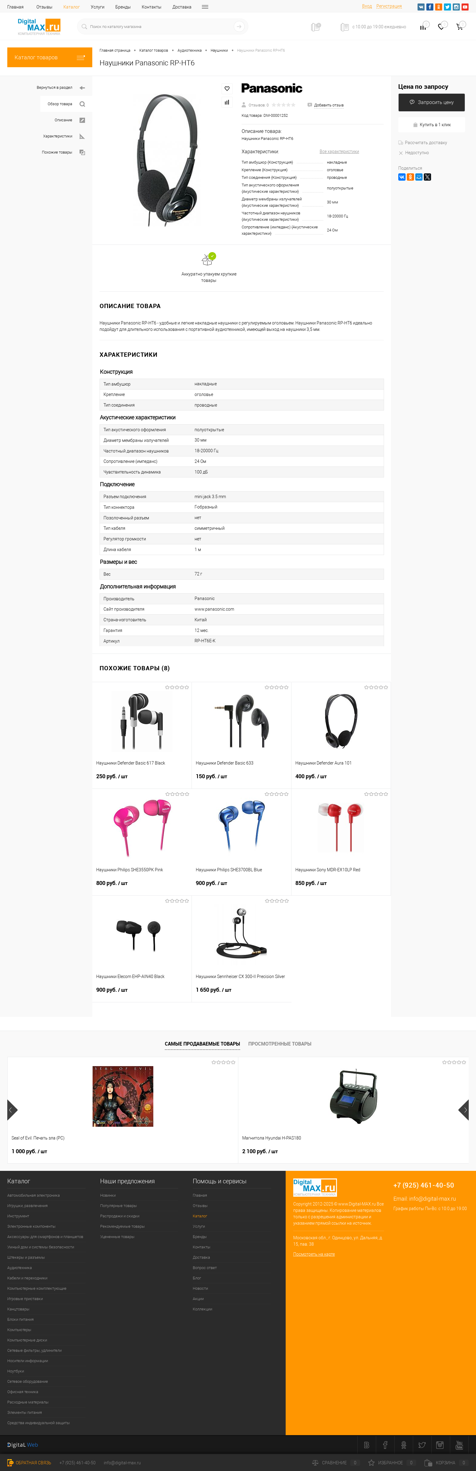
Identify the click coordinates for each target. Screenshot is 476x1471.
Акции (198, 1298)
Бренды (123, 7)
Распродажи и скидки (119, 1216)
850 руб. (341, 887)
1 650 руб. (241, 994)
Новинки (108, 1195)
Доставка (182, 7)
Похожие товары (63, 152)
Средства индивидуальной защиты (38, 1423)
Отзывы (44, 7)
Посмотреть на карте (314, 1254)
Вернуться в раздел (61, 88)
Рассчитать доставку (422, 142)
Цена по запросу (423, 86)
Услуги (97, 7)
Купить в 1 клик (432, 124)
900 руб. (241, 887)
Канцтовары (18, 1309)
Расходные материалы (28, 1402)
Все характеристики (339, 151)
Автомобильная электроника (33, 1195)
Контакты (152, 7)
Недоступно (413, 152)
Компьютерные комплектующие (36, 1288)
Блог (197, 1278)
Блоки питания (20, 1319)
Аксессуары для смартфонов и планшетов (45, 1236)
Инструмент (18, 1216)
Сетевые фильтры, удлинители (34, 1350)
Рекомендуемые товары (122, 1226)
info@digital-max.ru (432, 1198)
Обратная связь (29, 1462)
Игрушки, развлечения (27, 1205)
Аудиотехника (19, 1267)
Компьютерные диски (27, 1340)
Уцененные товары (117, 1236)
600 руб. (396, 1151)
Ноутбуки (15, 1371)
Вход (367, 6)
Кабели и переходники (27, 1278)
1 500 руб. (306, 1151)
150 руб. (241, 780)
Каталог (71, 7)
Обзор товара (66, 104)
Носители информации (27, 1360)
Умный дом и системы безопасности (40, 1247)
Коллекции (202, 1309)
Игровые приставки (25, 1298)
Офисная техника (22, 1391)
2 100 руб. (121, 1151)
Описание (70, 120)
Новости (200, 1288)
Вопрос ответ (205, 1267)
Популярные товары (118, 1205)
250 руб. (142, 780)
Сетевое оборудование (27, 1381)
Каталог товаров (50, 57)
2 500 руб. (214, 1151)
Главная (15, 7)
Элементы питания (24, 1412)
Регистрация (389, 6)
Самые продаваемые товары (202, 1043)
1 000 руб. (29, 1151)
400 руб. (341, 780)
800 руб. (142, 887)
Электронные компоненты (31, 1226)
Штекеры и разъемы (26, 1257)
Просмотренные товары (279, 1043)
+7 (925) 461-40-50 (77, 1462)
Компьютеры (19, 1329)
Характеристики (64, 136)
